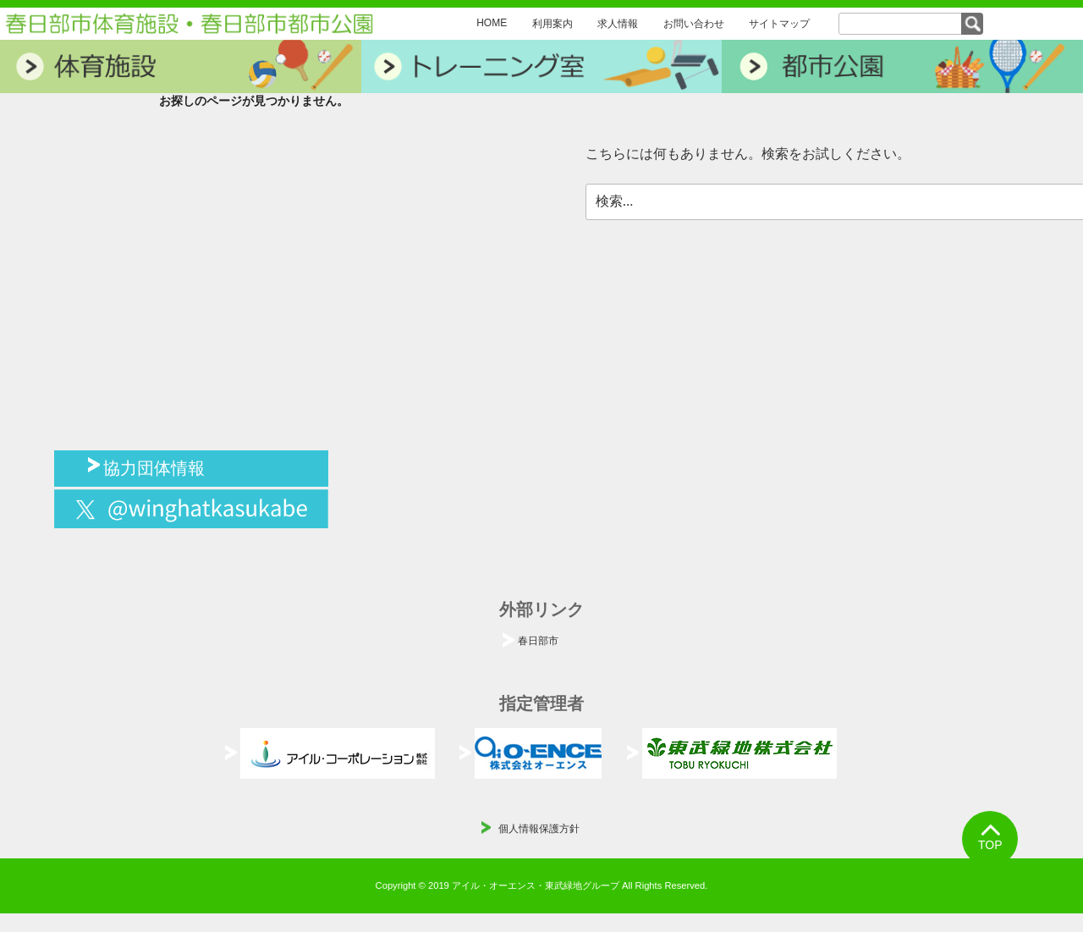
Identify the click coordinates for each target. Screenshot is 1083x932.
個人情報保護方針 (539, 829)
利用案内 (552, 24)
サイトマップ (779, 24)
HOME (491, 23)
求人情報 (617, 24)
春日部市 (538, 641)
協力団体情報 (154, 466)
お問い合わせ (693, 24)
